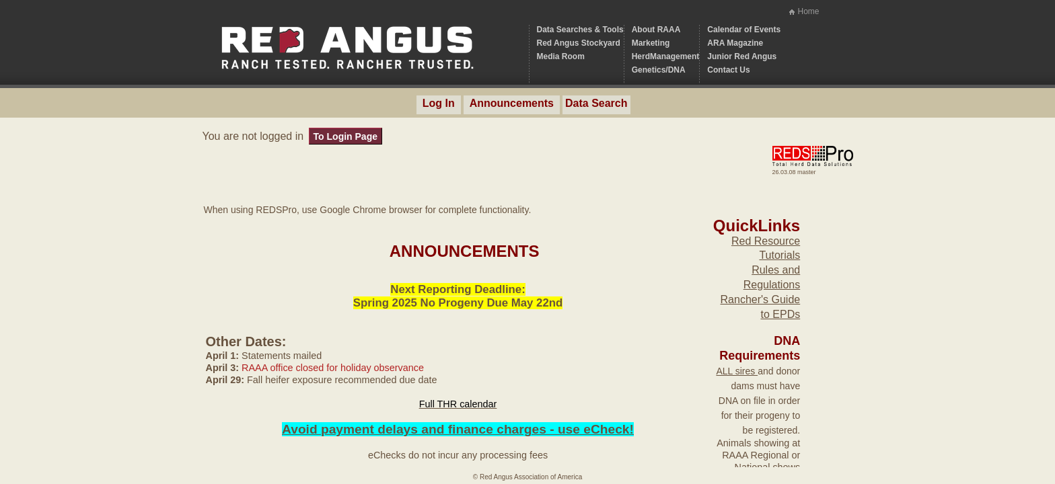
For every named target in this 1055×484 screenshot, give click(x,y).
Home (808, 11)
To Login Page (345, 136)
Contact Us (728, 70)
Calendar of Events (743, 29)
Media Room (561, 56)
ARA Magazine (735, 43)
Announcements (512, 103)
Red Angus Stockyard (578, 43)
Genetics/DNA (659, 70)
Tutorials (779, 255)
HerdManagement (666, 56)
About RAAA (656, 29)
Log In (439, 103)
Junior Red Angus (741, 56)
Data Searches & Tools (580, 29)
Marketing (651, 43)
